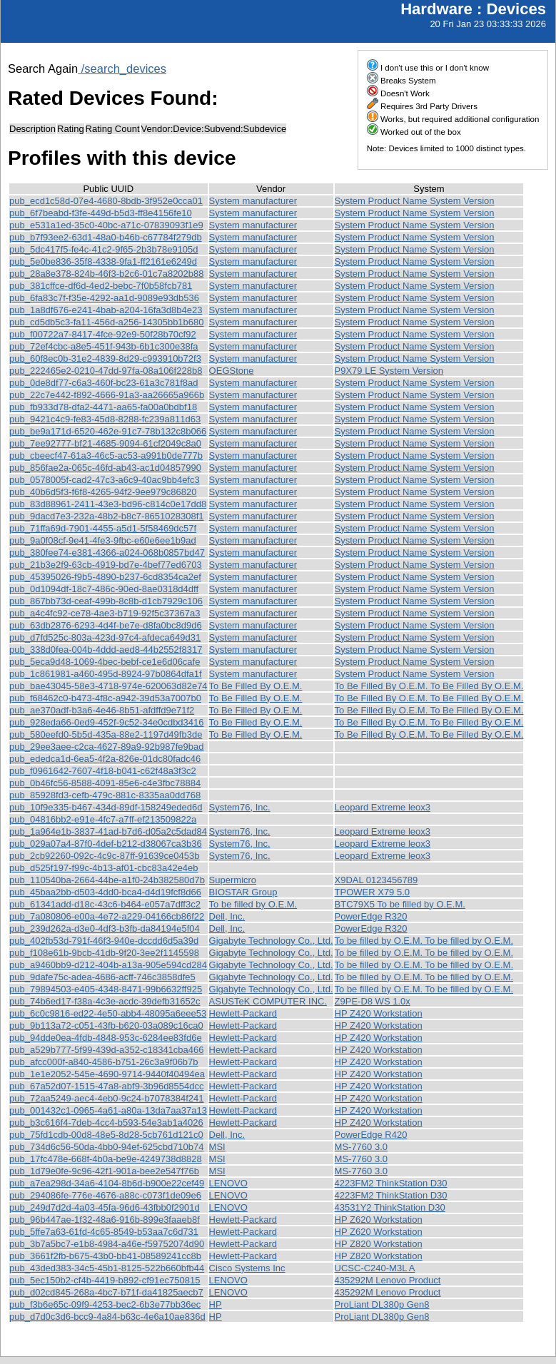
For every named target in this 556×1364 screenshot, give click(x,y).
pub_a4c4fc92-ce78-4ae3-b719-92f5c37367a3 (104, 613)
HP (215, 1304)
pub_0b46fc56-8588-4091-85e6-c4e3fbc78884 (105, 783)
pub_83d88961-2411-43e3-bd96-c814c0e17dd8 (107, 504)
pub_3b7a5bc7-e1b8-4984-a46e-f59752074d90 (106, 1243)
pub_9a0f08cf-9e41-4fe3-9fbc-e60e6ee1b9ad (102, 540)
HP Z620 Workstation (379, 1219)
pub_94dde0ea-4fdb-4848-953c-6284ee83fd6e (105, 1037)
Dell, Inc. (227, 916)
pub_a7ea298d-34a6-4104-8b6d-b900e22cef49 (106, 1183)
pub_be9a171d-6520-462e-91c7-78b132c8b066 (107, 431)
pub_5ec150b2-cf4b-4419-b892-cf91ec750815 (104, 1280)
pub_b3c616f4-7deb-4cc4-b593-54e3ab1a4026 (106, 1122)
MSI (217, 1146)
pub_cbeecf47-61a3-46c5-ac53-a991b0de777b (106, 455)
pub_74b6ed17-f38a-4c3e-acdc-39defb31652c (104, 1001)
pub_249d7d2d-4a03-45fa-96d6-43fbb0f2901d (104, 1207)
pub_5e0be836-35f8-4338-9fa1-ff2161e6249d (103, 261)
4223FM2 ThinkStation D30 (391, 1183)
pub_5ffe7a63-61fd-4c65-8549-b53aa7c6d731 (103, 1231)
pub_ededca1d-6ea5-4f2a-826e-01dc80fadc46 (105, 758)
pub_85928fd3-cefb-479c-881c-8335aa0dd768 (105, 795)
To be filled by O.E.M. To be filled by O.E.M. (424, 940)
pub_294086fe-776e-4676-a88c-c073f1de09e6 (105, 1195)
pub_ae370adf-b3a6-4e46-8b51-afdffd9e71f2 (101, 710)
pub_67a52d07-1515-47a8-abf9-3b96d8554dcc (106, 1086)
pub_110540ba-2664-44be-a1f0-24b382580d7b (107, 880)
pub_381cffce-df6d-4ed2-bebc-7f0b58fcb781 (100, 285)
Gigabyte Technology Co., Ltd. (271, 940)
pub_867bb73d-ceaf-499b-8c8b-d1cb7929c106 (106, 601)
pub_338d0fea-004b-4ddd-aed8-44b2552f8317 (105, 649)
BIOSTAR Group (243, 892)
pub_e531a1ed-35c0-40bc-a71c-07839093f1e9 (106, 225)
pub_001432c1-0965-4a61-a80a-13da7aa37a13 (108, 1110)
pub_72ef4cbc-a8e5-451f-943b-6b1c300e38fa (103, 346)
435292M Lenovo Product (388, 1280)
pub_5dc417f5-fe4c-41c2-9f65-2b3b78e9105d (103, 249)
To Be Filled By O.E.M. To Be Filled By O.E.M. (429, 686)
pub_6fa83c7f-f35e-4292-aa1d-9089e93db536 (104, 297)
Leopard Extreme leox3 (382, 807)
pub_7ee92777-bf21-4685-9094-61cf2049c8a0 (105, 443)
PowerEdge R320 (371, 916)
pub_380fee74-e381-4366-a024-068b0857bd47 (107, 552)
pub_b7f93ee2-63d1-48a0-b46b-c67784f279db (105, 237)
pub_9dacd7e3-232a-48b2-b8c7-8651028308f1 (106, 516)
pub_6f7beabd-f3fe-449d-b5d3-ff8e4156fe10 (100, 213)
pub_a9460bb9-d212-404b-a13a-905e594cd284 (108, 965)
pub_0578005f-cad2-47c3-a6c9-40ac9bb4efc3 (104, 479)
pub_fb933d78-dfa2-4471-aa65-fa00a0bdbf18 (103, 407)
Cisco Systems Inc (247, 1268)
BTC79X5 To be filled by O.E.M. (400, 904)
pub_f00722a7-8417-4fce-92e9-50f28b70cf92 (102, 334)
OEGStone (231, 370)
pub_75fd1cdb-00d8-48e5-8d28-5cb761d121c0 (106, 1134)
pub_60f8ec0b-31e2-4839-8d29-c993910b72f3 (105, 358)
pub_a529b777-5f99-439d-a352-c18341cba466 (106, 1049)
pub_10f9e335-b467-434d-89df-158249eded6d (105, 807)
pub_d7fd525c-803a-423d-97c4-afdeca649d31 (105, 637)
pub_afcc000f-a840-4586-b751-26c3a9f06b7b (103, 1062)
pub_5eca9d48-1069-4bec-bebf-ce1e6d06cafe (104, 661)
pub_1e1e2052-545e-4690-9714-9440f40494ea (107, 1074)
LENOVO (228, 1183)
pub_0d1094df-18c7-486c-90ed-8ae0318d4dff (103, 589)
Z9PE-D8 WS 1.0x (372, 1001)
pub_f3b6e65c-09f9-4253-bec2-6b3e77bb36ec (105, 1304)
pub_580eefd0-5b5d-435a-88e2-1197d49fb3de (105, 734)
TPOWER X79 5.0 (372, 892)
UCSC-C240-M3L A (375, 1268)
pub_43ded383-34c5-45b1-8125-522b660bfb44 (106, 1268)
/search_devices (122, 68)
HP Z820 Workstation (379, 1243)
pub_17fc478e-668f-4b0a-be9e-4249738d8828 (105, 1159)
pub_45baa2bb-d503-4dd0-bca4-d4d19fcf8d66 (105, 892)
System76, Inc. (240, 807)
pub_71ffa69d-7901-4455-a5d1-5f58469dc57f (102, 528)
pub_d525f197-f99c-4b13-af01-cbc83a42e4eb (103, 867)
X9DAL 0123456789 (376, 880)
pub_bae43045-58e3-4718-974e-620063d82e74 (108, 686)
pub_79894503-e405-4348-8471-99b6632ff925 (105, 989)
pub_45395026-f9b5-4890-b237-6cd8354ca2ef (105, 576)
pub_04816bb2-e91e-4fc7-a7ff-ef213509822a (102, 819)
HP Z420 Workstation (379, 1013)
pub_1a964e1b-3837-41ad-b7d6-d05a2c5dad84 (108, 831)
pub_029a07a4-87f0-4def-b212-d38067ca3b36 (105, 843)
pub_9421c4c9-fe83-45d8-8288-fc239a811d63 (105, 419)
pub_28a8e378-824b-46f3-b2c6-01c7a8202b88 (106, 273)
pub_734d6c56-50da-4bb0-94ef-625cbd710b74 (106, 1146)
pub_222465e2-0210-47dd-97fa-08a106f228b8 (105, 370)
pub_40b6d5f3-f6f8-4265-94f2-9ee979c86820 (102, 492)
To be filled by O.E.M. (253, 904)
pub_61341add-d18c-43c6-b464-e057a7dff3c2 (105, 904)
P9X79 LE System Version (389, 370)
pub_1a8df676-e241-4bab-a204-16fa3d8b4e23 (105, 310)
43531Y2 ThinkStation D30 (390, 1207)
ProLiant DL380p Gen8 (382, 1304)
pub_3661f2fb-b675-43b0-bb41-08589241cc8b (105, 1256)
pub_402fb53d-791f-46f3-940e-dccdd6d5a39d (103, 940)
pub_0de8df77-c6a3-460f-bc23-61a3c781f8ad (103, 382)
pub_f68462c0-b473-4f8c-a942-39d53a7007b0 (105, 698)
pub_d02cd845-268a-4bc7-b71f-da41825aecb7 (106, 1292)
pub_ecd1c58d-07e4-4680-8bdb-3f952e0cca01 (106, 200)
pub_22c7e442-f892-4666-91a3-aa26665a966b (106, 395)
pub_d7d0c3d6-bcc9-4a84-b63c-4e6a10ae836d (107, 1316)
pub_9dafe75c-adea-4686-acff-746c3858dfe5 (102, 977)
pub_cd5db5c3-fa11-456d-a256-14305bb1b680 (106, 322)
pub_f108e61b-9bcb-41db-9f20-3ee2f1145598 (104, 952)
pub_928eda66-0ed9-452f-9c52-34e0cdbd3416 (106, 722)
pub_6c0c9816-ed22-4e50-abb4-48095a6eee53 (107, 1013)
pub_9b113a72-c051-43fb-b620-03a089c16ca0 (106, 1025)
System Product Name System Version (415, 200)
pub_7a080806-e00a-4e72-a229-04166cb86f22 (106, 916)
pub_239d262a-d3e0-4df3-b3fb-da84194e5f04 (104, 928)
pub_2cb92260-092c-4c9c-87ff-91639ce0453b (104, 855)
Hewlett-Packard (243, 1013)
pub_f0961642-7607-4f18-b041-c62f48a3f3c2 (102, 770)
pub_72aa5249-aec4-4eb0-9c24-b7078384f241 (106, 1098)
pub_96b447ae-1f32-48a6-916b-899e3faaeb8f (104, 1219)
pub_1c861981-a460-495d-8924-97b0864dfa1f (105, 673)
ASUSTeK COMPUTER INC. (268, 1001)
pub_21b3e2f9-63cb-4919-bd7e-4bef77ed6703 (105, 564)
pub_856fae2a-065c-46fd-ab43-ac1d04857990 (105, 467)
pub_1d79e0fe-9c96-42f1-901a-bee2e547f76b (104, 1171)
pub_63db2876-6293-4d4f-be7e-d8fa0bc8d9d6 (105, 625)
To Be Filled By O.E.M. (256, 686)
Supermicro (232, 880)
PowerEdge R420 (371, 1134)
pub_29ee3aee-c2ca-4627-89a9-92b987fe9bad (106, 746)
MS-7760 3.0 (361, 1146)
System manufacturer (253, 200)
